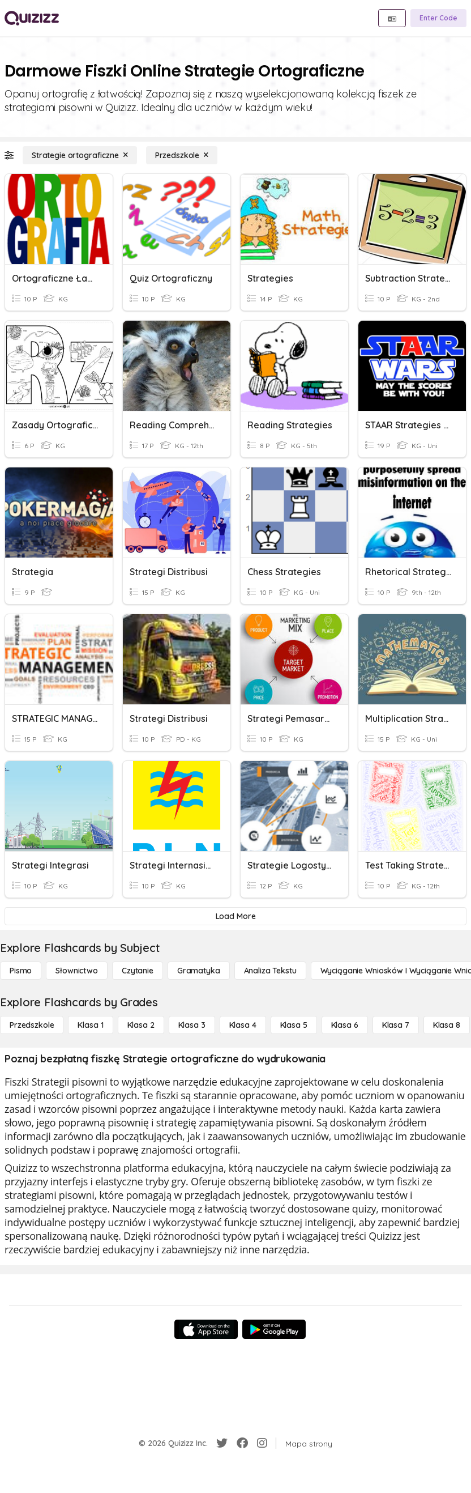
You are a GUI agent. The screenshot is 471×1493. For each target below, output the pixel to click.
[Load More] (235, 916)
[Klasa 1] (90, 1025)
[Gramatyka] (199, 971)
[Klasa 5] (294, 1025)
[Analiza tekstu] (270, 971)
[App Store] (206, 1329)
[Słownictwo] (77, 971)
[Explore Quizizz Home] (32, 18)
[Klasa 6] (345, 1025)
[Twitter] (222, 1443)
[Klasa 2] (141, 1025)
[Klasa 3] (192, 1025)
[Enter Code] (438, 18)
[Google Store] (274, 1329)
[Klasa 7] (395, 1025)
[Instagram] (262, 1443)
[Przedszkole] (181, 155)
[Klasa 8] (446, 1025)
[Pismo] (20, 971)
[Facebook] (242, 1443)
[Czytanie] (137, 971)
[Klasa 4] (243, 1025)
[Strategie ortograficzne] (80, 155)
